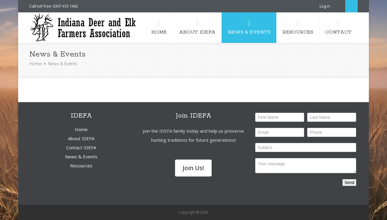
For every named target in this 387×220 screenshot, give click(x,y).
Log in (325, 6)
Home (35, 63)
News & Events (81, 157)
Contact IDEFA (81, 147)
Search (351, 6)
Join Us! (193, 168)
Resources (81, 166)
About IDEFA (81, 138)
